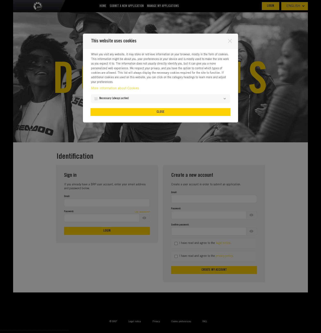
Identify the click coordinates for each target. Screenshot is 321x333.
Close (160, 112)
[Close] (230, 41)
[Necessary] (224, 98)
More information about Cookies (115, 88)
